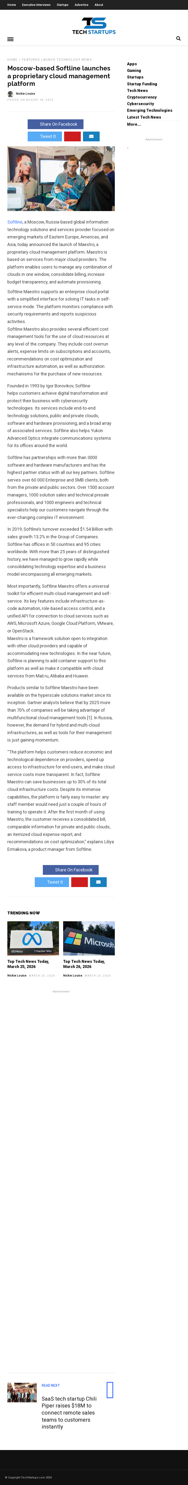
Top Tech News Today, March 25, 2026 (28, 964)
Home (11, 5)
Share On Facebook (55, 123)
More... (134, 124)
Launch (48, 59)
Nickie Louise (16, 975)
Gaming (134, 70)
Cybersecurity (140, 103)
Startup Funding (142, 83)
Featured (31, 59)
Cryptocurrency (142, 97)
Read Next (51, 1385)
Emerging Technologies (149, 110)
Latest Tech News (144, 117)
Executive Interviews (36, 5)
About (98, 5)
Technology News (74, 59)
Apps (132, 63)
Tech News (137, 90)
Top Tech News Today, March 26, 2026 (84, 964)
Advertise (81, 5)
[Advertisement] (61, 1180)
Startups (63, 5)
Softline (15, 221)
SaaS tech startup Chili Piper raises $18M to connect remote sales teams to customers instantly (69, 1412)
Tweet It (45, 136)
